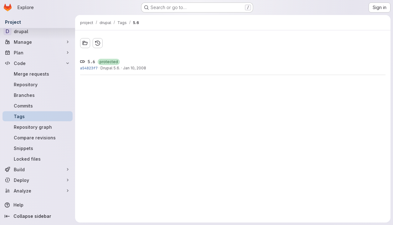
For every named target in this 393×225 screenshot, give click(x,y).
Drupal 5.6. (110, 68)
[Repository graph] (38, 127)
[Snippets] (38, 148)
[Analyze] (38, 191)
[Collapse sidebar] (38, 216)
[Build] (38, 169)
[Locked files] (38, 159)
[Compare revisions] (38, 137)
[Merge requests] (38, 74)
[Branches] (38, 95)
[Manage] (38, 42)
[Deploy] (38, 180)
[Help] (38, 205)
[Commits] (38, 106)
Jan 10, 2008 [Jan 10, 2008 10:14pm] (134, 68)
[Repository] (38, 84)
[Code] (38, 63)
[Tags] (38, 116)
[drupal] (38, 31)
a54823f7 (89, 68)
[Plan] (38, 53)
